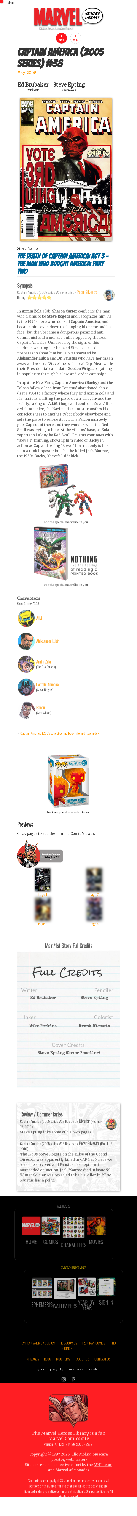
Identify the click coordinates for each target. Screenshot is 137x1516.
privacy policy (57, 1379)
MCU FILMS (63, 1369)
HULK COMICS (68, 1353)
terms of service (76, 1379)
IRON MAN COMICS (93, 1353)
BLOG (47, 1369)
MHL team (103, 1475)
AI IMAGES (33, 1369)
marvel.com (94, 1379)
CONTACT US (102, 1369)
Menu (11, 2)
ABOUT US (82, 1369)
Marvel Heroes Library (65, 1443)
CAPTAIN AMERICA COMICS (38, 1353)
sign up (40, 1379)
